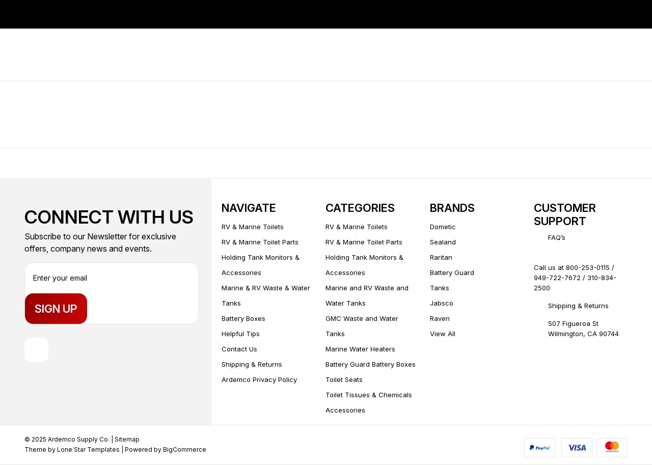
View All (442, 334)
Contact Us (239, 349)
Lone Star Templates (88, 450)
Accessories (345, 410)
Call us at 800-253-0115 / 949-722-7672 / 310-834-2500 (575, 277)
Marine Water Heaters (360, 349)
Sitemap (127, 440)
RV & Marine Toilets (253, 227)
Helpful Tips (241, 334)
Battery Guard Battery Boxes (370, 364)
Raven (440, 318)
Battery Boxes (243, 318)
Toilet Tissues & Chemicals (368, 395)
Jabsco (441, 303)
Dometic (443, 227)
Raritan (441, 257)
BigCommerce (184, 450)
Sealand (443, 242)
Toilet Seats (344, 379)
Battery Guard (452, 272)
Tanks (439, 288)
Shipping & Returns (252, 364)
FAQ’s (556, 237)
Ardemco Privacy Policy (259, 379)
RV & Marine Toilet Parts (260, 242)
